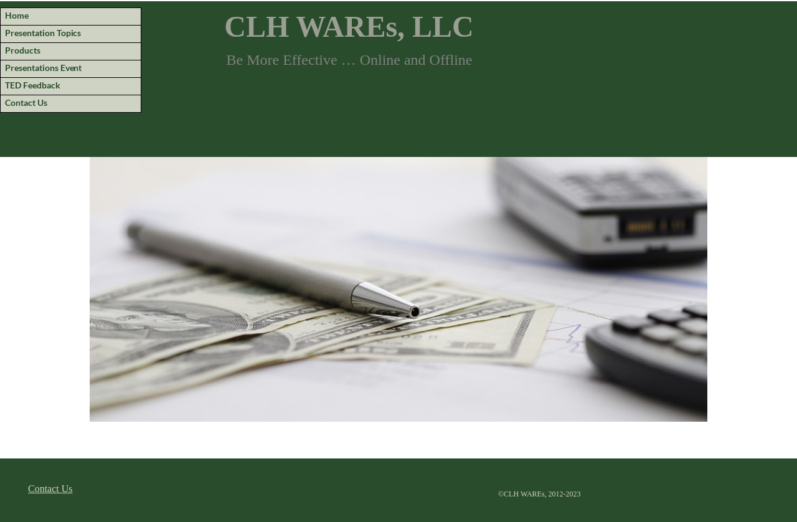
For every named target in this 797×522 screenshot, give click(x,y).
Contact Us (50, 488)
